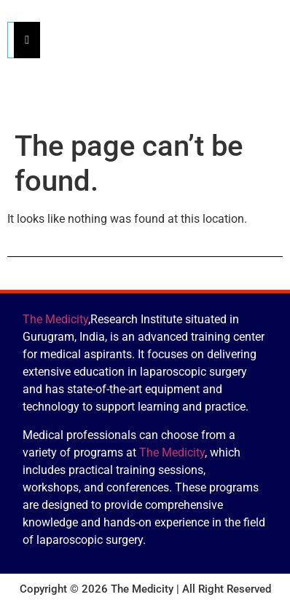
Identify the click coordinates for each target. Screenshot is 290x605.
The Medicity (55, 319)
